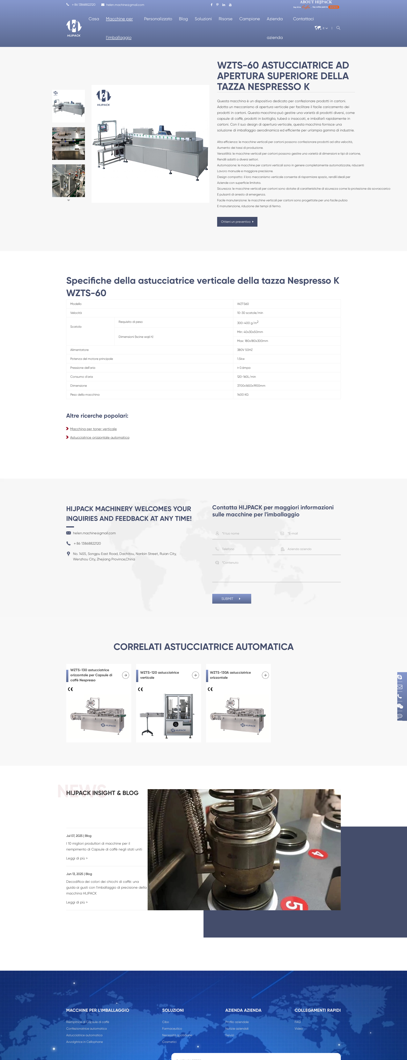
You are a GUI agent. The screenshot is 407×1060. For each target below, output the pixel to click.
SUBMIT (231, 599)
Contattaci (303, 18)
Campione (249, 18)
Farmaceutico (172, 1010)
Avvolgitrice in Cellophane (84, 1023)
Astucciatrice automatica (84, 1016)
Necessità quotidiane (177, 1016)
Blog (183, 18)
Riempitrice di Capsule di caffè (87, 1003)
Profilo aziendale (237, 1003)
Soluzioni (203, 18)
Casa (94, 18)
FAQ (298, 1003)
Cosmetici (169, 1023)
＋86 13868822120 (80, 5)
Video (299, 1010)
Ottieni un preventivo (237, 222)
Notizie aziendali (236, 1010)
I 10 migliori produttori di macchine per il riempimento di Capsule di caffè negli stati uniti (119, 833)
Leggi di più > (77, 845)
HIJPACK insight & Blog (121, 797)
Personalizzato (158, 18)
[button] (68, 200)
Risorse (226, 18)
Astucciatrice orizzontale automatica (99, 437)
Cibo (165, 1003)
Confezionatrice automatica (86, 1010)
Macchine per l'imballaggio (119, 28)
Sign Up (325, 1047)
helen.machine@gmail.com (122, 5)
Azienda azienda (275, 28)
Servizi (229, 1016)
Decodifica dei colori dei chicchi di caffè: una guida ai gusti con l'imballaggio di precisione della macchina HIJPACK (117, 872)
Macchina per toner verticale (93, 429)
